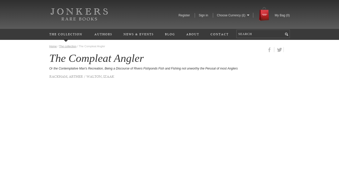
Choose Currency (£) (231, 15)
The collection (67, 46)
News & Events (139, 34)
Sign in (203, 15)
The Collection (65, 34)
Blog (170, 34)
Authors (103, 34)
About (192, 34)
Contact (220, 34)
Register (184, 15)
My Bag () (282, 15)
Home (53, 46)
